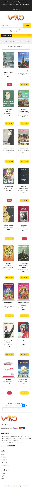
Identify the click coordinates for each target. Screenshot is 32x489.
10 (7, 409)
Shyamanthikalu (23, 379)
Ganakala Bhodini (8, 186)
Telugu (3, 473)
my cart (19, 31)
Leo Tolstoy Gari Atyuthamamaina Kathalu (23, 265)
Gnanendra (7, 113)
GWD (15, 486)
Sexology (8, 379)
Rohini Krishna (24, 269)
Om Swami (7, 267)
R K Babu (22, 307)
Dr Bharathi (7, 381)
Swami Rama (23, 229)
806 (14, 409)
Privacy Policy (5, 465)
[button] (6, 35)
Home (4, 40)
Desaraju (7, 150)
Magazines (4, 459)
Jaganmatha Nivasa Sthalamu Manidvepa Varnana (23, 304)
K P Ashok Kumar (9, 344)
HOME (2, 454)
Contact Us (4, 462)
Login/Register (16, 9)
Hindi (2, 478)
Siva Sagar (23, 340)
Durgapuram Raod (8, 148)
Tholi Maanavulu (23, 148)
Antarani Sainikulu (23, 71)
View (9, 84)
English (3, 476)
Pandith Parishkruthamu (11, 306)
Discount (3, 457)
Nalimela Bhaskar (9, 74)
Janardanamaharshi (25, 190)
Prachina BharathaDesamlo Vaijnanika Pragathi (24, 111)
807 (18, 409)
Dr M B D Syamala (25, 381)
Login (12, 31)
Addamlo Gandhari (8, 225)
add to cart (24, 84)
